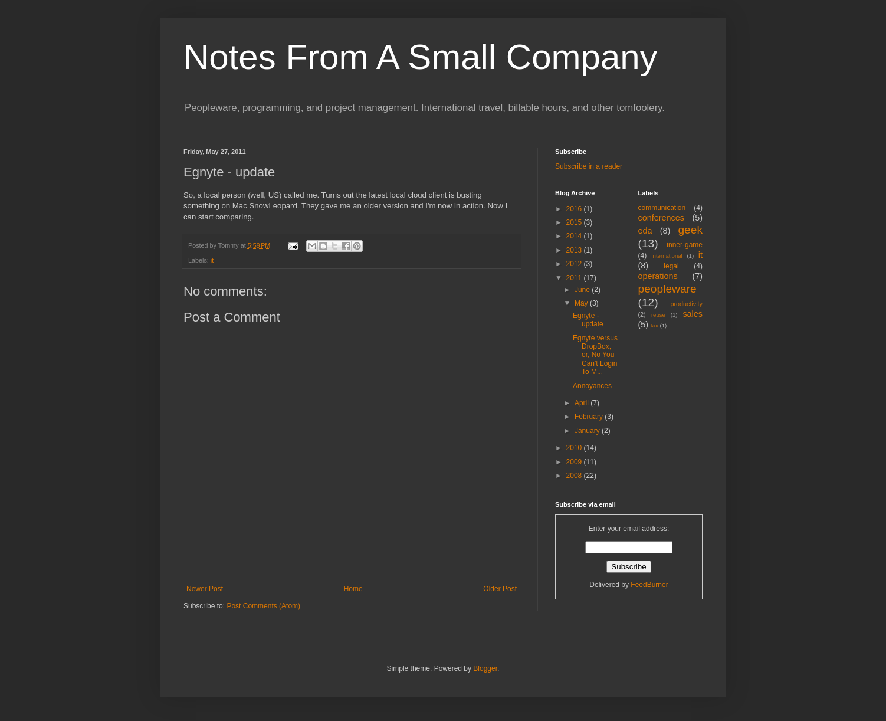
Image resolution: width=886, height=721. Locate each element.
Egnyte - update (588, 320)
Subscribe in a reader (588, 166)
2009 (575, 462)
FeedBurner (649, 585)
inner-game (685, 245)
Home (353, 589)
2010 (575, 448)
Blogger (485, 668)
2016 (575, 209)
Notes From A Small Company (420, 57)
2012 (575, 264)
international (666, 256)
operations (658, 276)
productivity (686, 303)
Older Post (500, 589)
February (590, 416)
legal (671, 266)
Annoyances (592, 386)
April (582, 403)
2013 (575, 250)
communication (662, 208)
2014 (575, 236)
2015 (575, 222)
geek (690, 230)
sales (692, 314)
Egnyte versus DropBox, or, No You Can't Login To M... (595, 355)
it (212, 260)
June (583, 290)
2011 (575, 278)
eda (645, 230)
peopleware (667, 289)
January (588, 431)
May (582, 303)
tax (654, 325)
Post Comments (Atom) (263, 606)
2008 (575, 475)
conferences (661, 217)
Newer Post (204, 589)
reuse (658, 315)
